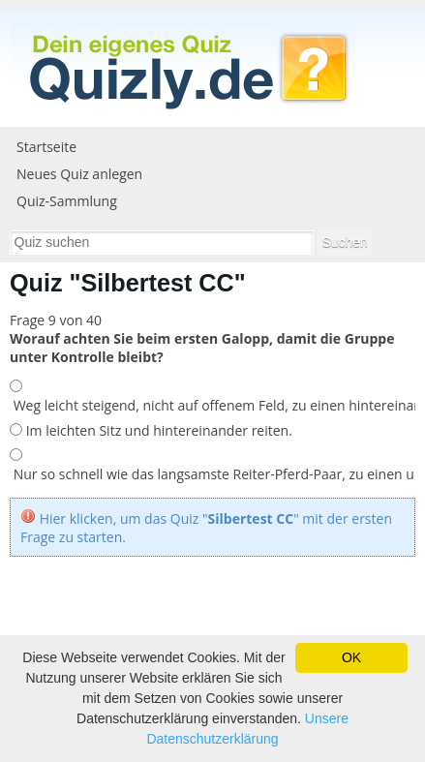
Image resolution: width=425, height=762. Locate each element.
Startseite (46, 146)
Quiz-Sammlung (66, 201)
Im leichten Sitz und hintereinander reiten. (157, 430)
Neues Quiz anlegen (79, 174)
